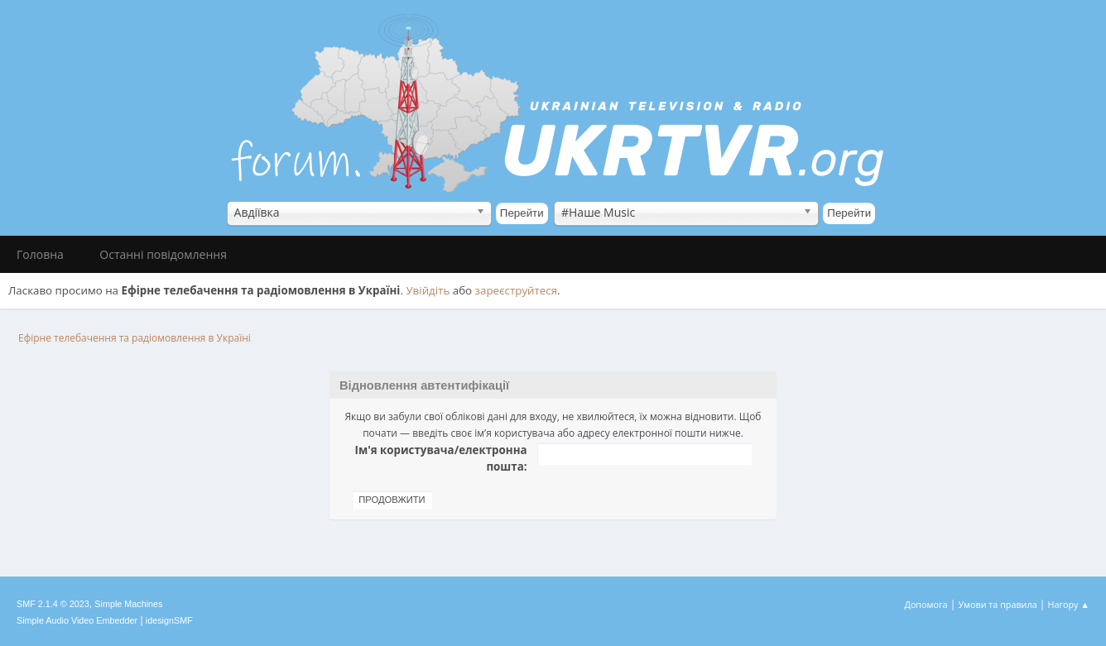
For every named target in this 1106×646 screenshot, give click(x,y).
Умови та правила (997, 604)
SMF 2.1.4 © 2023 (53, 604)
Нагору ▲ (1068, 604)
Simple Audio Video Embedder (77, 620)
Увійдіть (428, 290)
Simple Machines (128, 604)
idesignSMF (169, 620)
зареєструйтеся (516, 290)
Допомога (926, 604)
